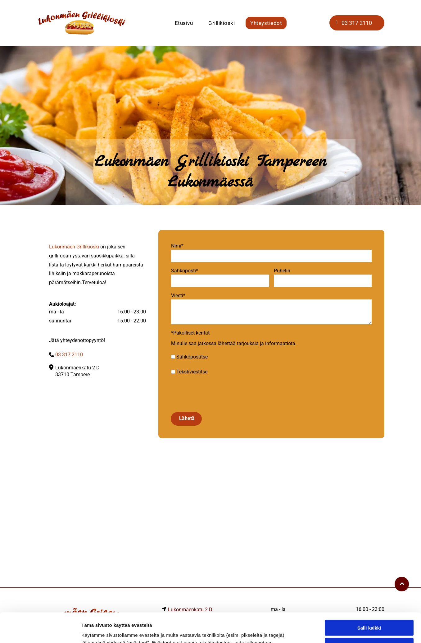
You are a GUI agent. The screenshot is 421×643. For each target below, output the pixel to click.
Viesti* (178, 295)
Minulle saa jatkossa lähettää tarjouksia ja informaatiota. (234, 343)
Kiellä (369, 619)
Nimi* (177, 246)
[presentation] (218, 393)
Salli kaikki (369, 582)
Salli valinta (369, 601)
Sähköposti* (184, 271)
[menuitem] (184, 23)
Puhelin (282, 271)
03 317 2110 (69, 355)
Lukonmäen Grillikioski (74, 247)
